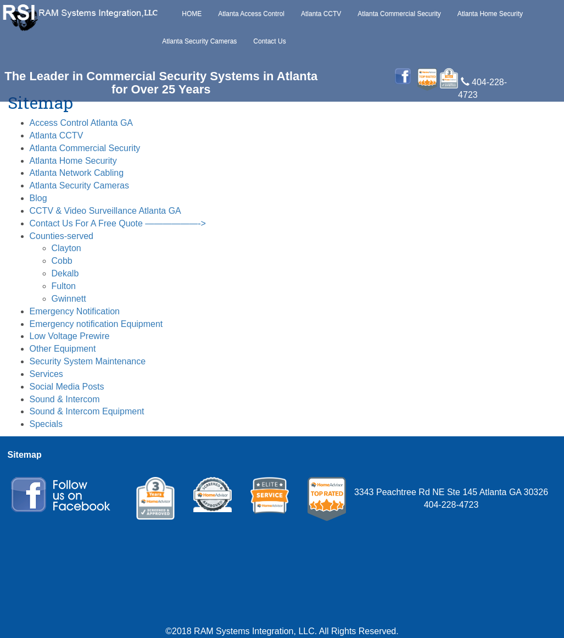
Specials (46, 424)
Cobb (62, 260)
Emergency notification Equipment (96, 324)
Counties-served (62, 236)
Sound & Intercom (65, 399)
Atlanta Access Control (251, 14)
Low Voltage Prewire (70, 336)
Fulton (64, 286)
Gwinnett (69, 298)
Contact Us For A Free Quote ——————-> (118, 223)
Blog (38, 198)
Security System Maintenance (88, 361)
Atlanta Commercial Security (399, 14)
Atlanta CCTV (321, 14)
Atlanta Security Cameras (199, 41)
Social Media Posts (67, 386)
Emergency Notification (75, 311)
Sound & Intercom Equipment (87, 411)
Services (46, 374)
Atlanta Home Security (490, 14)
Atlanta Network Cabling (77, 172)
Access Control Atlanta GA (81, 122)
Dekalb (65, 273)
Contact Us (269, 41)
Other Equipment (63, 348)
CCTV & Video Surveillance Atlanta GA (105, 210)
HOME (192, 14)
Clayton (66, 248)
